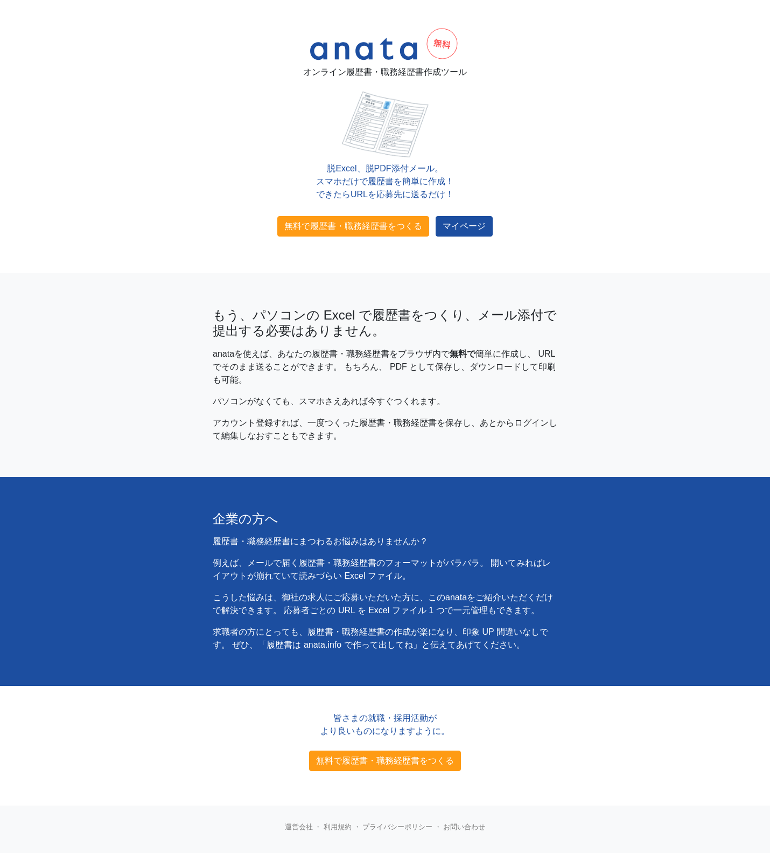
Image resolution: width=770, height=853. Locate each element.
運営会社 (299, 827)
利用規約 (338, 827)
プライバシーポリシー (397, 827)
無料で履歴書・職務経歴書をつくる (353, 226)
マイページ (464, 226)
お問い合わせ (464, 827)
